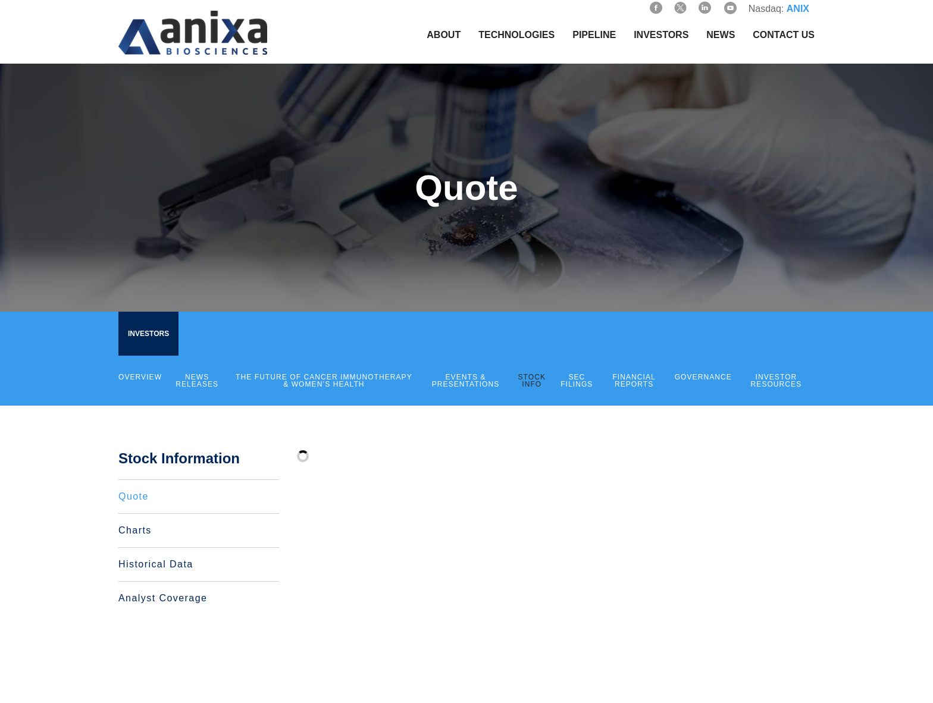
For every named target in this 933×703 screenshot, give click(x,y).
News (720, 35)
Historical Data (155, 564)
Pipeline (594, 35)
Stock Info (532, 380)
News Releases (197, 380)
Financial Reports (633, 380)
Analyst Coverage (162, 598)
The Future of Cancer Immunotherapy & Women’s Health (324, 380)
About (444, 35)
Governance (703, 377)
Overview (140, 377)
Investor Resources (776, 380)
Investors (661, 35)
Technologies (516, 35)
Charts (135, 530)
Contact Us (784, 35)
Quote (133, 496)
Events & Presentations (466, 380)
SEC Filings (577, 380)
